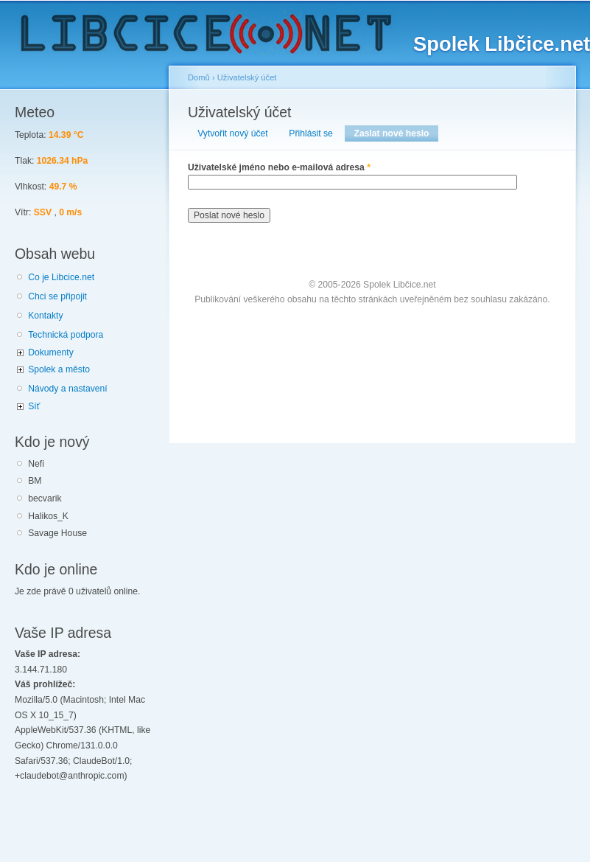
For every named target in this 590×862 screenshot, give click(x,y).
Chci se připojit (57, 296)
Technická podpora (65, 335)
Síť (34, 406)
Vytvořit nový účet (232, 133)
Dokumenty (50, 352)
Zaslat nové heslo (396, 133)
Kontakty (45, 315)
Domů (199, 77)
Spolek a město (59, 369)
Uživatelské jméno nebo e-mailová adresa (279, 167)
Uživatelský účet (247, 77)
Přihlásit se (310, 133)
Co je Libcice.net (61, 277)
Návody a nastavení (67, 388)
